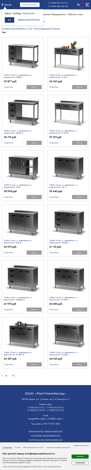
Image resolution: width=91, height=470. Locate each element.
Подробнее (8, 87)
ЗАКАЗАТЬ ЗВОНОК (29, 5)
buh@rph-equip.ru (56, 418)
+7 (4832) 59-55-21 (55, 410)
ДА (9, 20)
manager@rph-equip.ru (37, 418)
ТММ (4, 33)
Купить (34, 87)
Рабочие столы (75, 14)
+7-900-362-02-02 (58, 6)
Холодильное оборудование (45, 431)
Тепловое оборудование (45, 435)
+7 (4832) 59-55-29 (36, 410)
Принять (80, 456)
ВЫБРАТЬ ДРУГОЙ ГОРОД (29, 20)
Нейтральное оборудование (51, 14)
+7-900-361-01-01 (58, 3)
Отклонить (80, 463)
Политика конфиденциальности (58, 447)
